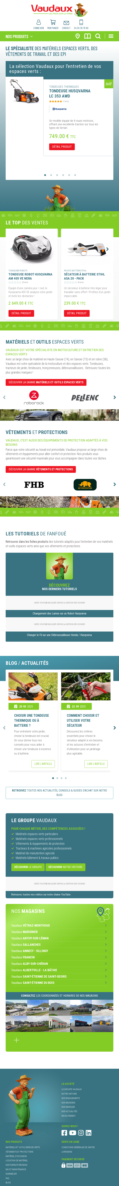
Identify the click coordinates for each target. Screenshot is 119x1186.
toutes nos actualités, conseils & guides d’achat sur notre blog (59, 793)
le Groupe (28, 867)
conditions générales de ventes (78, 1147)
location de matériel (17, 1160)
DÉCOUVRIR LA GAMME (46, 382)
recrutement (69, 1115)
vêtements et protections (19, 1151)
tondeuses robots (17, 270)
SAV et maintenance (16, 1169)
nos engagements (71, 1098)
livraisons (67, 1151)
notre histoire (65, 867)
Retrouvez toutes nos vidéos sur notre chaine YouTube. (41, 894)
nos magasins (68, 1102)
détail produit (62, 146)
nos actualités (69, 1111)
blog (8, 1182)
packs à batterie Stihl (75, 270)
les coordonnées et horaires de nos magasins (59, 995)
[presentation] (11, 249)
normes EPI (11, 1173)
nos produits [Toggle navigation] (17, 36)
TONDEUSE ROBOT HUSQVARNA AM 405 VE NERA (30, 276)
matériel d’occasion (16, 1156)
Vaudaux (30, 925)
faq (7, 1178)
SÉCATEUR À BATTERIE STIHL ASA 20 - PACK (84, 276)
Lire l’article (43, 764)
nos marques (68, 1107)
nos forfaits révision (16, 1165)
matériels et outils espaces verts (23, 1147)
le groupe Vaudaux (72, 1089)
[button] (45, 175)
